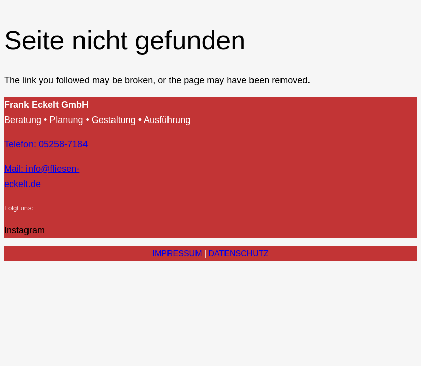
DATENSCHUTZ (239, 253)
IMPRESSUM (177, 253)
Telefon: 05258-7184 (46, 144)
